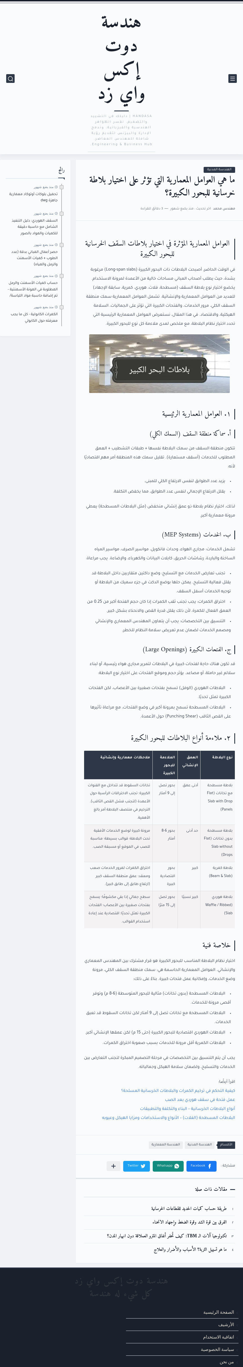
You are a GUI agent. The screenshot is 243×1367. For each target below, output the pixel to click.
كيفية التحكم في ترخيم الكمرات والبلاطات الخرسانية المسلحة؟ (178, 1091)
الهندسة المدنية (219, 170)
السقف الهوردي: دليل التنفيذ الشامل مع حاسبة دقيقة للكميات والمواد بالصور (35, 227)
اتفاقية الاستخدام (218, 1337)
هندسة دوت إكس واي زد (121, 58)
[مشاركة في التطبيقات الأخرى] (113, 1166)
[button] (201, 1166)
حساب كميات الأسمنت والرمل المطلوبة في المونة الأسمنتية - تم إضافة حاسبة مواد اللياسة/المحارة (33, 290)
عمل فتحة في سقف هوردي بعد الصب (200, 1100)
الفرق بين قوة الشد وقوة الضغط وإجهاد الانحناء (189, 1222)
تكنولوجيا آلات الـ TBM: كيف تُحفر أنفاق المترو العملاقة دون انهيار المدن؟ (167, 1236)
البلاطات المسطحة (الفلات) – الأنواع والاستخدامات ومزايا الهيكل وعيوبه (168, 1118)
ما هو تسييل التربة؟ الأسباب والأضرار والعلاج (190, 1249)
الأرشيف (226, 1324)
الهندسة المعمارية (166, 1145)
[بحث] (10, 78)
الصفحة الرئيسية (218, 1311)
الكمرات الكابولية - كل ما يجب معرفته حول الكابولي (34, 318)
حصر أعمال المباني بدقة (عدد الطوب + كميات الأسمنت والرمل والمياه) (34, 258)
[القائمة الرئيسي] (232, 78)
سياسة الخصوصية (217, 1349)
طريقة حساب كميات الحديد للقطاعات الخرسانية (189, 1209)
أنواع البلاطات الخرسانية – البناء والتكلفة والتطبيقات (187, 1109)
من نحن (227, 1361)
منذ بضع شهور (43, 187)
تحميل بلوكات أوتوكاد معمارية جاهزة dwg (33, 198)
